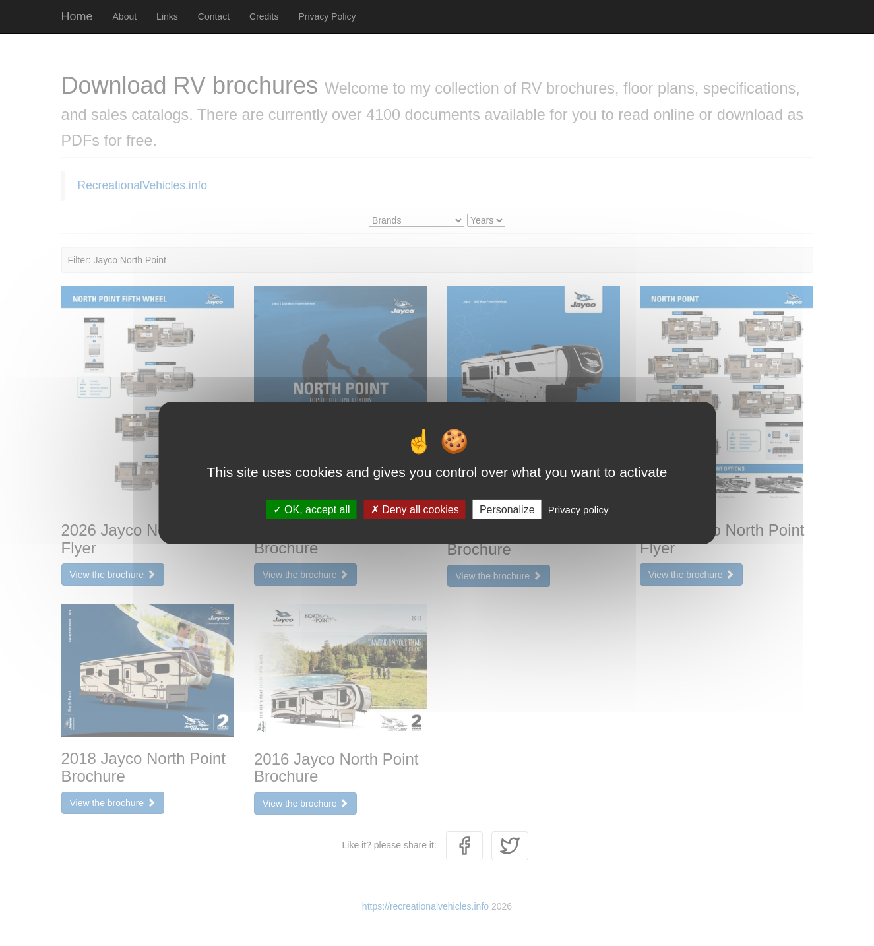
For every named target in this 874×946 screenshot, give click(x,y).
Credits (263, 16)
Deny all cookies (415, 509)
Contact (214, 16)
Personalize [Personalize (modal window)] (507, 509)
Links (167, 16)
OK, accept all (311, 509)
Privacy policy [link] (578, 509)
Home (77, 16)
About (125, 16)
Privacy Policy (327, 16)
